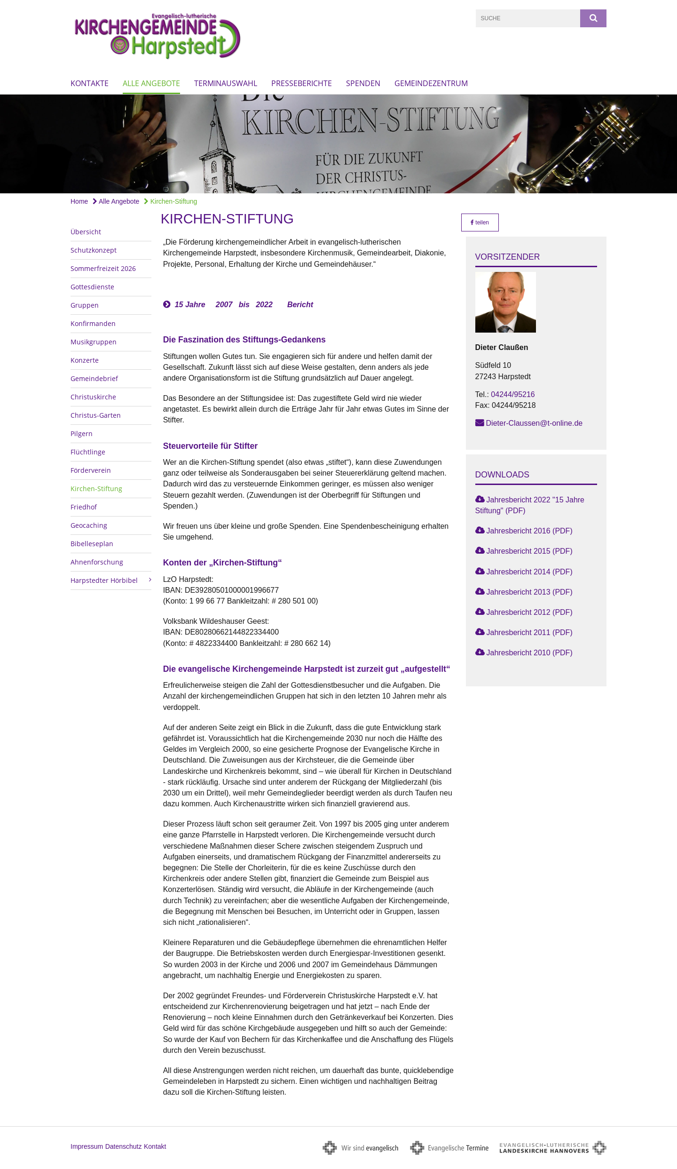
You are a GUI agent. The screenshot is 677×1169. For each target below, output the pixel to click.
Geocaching (89, 525)
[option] (338, 144)
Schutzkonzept (94, 250)
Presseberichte (301, 83)
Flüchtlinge (88, 451)
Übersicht (86, 231)
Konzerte (85, 360)
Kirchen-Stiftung (170, 201)
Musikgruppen (94, 341)
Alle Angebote (151, 83)
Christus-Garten (96, 415)
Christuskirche (93, 396)
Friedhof (84, 506)
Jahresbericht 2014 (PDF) (530, 572)
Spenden (363, 83)
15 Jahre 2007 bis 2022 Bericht (244, 305)
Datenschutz (123, 1146)
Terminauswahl (225, 83)
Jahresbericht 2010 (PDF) (530, 653)
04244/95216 (513, 394)
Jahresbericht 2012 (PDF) (530, 612)
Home (79, 201)
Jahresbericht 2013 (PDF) (530, 592)
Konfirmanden (93, 323)
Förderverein (91, 470)
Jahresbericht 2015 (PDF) (530, 551)
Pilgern (82, 433)
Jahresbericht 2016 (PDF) (530, 531)
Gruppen (85, 305)
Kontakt (155, 1146)
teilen (480, 222)
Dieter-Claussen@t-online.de (534, 423)
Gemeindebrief (94, 378)
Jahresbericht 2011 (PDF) (530, 632)
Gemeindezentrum (431, 83)
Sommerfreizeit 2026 (103, 268)
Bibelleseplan (92, 543)
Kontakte (90, 83)
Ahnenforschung (97, 561)
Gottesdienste (92, 286)
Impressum (87, 1146)
